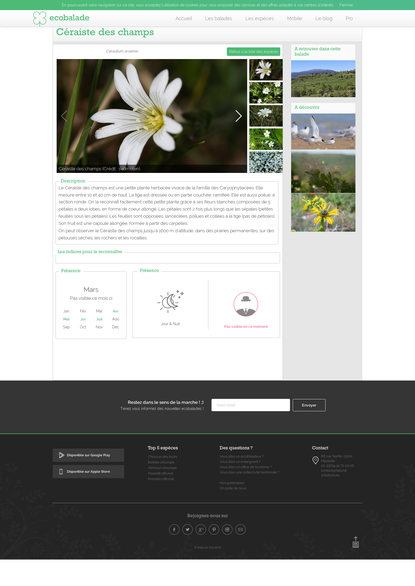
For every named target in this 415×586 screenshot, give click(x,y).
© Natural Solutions (207, 574)
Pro (349, 18)
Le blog (323, 18)
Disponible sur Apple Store (88, 498)
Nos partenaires (232, 509)
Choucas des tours (162, 483)
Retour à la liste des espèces (253, 78)
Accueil (183, 18)
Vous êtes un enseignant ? (240, 488)
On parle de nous (233, 515)
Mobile (294, 18)
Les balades (218, 18)
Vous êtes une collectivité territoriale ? (249, 499)
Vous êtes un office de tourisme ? (246, 493)
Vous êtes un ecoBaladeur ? (242, 483)
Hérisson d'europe (162, 494)
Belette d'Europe (161, 489)
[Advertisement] (167, 385)
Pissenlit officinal (160, 500)
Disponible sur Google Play (88, 482)
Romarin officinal (161, 505)
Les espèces (259, 18)
